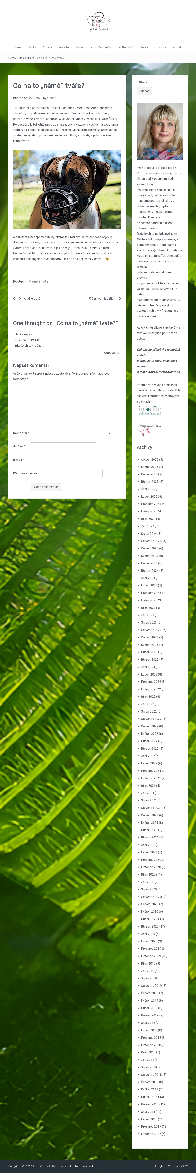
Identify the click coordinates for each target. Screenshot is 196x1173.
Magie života (84, 47)
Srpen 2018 (149, 1067)
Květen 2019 (149, 1000)
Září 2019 (147, 971)
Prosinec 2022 (151, 682)
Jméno (19, 446)
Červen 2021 (149, 815)
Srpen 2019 (149, 978)
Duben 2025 (149, 474)
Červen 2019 (149, 993)
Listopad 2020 (151, 867)
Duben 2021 (149, 830)
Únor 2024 (148, 578)
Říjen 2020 (148, 874)
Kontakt (175, 47)
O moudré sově (30, 298)
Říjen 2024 (148, 519)
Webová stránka (25, 473)
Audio (142, 47)
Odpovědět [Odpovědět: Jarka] (111, 353)
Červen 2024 (149, 548)
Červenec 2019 (151, 985)
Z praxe (49, 47)
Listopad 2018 (151, 1045)
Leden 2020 (149, 941)
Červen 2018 (149, 1082)
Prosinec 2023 (151, 593)
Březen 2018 (150, 1104)
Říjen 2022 (148, 696)
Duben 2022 (149, 741)
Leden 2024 (149, 585)
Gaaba (51, 98)
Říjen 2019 (148, 963)
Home (20, 47)
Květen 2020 (149, 911)
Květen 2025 (149, 467)
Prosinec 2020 (151, 859)
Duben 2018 (149, 1097)
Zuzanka (76, 253)
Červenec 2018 (151, 1074)
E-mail (18, 460)
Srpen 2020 (149, 889)
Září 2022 (147, 704)
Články (34, 47)
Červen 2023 (149, 637)
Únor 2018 (148, 1111)
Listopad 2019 (151, 956)
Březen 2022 (150, 748)
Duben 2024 (149, 563)
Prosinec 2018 (151, 1037)
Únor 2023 (148, 667)
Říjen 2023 (148, 607)
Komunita (158, 47)
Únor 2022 (148, 756)
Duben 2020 (149, 919)
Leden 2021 (149, 852)
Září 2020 (147, 882)
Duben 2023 (149, 652)
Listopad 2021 (151, 778)
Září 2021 (147, 793)
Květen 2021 (149, 822)
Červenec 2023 (151, 630)
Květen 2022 (149, 734)
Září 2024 (147, 526)
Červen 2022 (149, 726)
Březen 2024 (150, 570)
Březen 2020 (150, 926)
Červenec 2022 (151, 719)
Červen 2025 (149, 459)
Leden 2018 (149, 1119)
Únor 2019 (148, 1023)
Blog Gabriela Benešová (49, 1166)
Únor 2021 (148, 845)
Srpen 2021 (149, 800)
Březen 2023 (150, 659)
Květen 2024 (149, 556)
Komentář (21, 433)
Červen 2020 (149, 904)
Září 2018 (147, 1060)
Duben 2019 (149, 1008)
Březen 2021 (150, 837)
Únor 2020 (148, 934)
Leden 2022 (149, 763)
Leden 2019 (149, 1030)
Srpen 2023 (149, 622)
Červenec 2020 (151, 896)
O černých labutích (102, 298)
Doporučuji (105, 47)
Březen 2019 (150, 1015)
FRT (185, 1166)
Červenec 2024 (151, 541)
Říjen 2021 (148, 785)
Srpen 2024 (149, 533)
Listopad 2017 (151, 1134)
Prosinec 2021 (151, 771)
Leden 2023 (149, 674)
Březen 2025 (150, 482)
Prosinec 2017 (151, 1126)
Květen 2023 (149, 644)
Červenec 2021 (151, 808)
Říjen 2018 (148, 1052)
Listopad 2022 (151, 689)
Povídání (65, 47)
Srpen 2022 (149, 711)
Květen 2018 (149, 1089)
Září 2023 (147, 615)
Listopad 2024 (151, 511)
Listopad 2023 (151, 600)
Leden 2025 (149, 496)
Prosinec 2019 (151, 948)
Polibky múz (125, 47)
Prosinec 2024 (151, 504)
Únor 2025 (148, 489)
